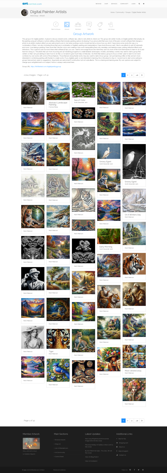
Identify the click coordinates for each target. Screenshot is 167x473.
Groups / (129, 12)
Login (133, 3)
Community (124, 3)
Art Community (60, 452)
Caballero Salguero (29, 454)
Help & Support (122, 451)
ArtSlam (42, 470)
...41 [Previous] (136, 75)
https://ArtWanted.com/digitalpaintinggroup (46, 66)
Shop (106, 3)
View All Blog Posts (91, 457)
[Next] (142, 75)
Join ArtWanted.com (61, 448)
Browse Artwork (60, 440)
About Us (120, 447)
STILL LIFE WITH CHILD (30, 451)
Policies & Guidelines (59, 470)
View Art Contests (91, 461)
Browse (98, 3)
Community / (120, 12)
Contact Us (121, 455)
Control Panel (59, 456)
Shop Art (58, 444)
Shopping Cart (122, 443)
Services (114, 3)
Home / (113, 12)
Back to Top (121, 439)
